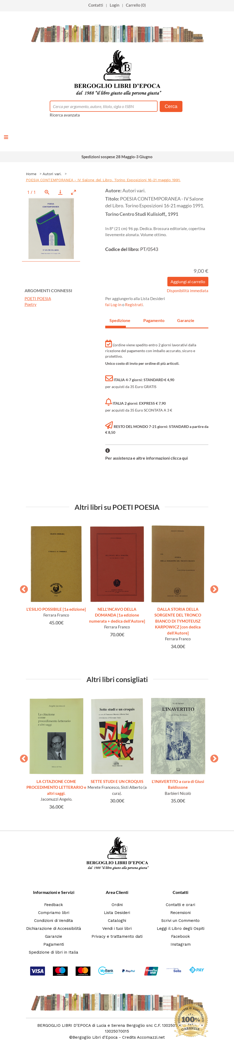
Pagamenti (53, 944)
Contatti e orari (180, 904)
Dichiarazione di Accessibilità (53, 928)
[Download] (60, 192)
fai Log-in (113, 304)
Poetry (30, 304)
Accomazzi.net (151, 1037)
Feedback (53, 904)
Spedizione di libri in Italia (53, 952)
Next (212, 587)
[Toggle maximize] (73, 192)
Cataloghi (117, 920)
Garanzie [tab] (185, 320)
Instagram (181, 944)
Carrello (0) (136, 5)
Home (31, 174)
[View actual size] (47, 192)
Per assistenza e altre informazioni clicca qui (146, 457)
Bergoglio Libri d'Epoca (95, 1037)
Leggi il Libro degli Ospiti (180, 928)
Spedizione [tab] (117, 320)
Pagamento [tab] (151, 320)
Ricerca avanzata (65, 115)
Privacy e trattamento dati (117, 936)
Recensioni (180, 912)
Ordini (117, 904)
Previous (22, 587)
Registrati (134, 304)
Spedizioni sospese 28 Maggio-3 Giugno (117, 156)
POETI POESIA (38, 298)
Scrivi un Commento (180, 920)
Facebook (180, 936)
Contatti (95, 5)
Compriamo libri (53, 912)
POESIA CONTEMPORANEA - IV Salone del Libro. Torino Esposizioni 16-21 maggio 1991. (103, 180)
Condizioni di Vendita (53, 920)
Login (114, 5)
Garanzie (53, 936)
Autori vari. (52, 174)
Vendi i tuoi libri (117, 928)
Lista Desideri (117, 912)
